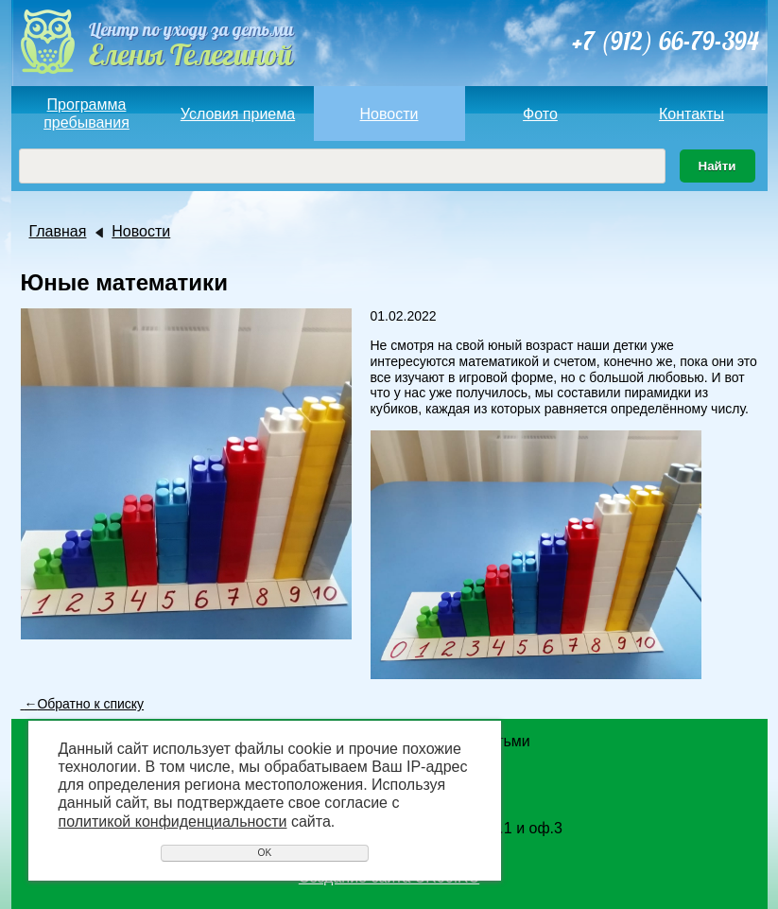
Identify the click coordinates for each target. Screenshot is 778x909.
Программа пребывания (86, 113)
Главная (58, 231)
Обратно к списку (83, 703)
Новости (389, 114)
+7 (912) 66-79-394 (664, 41)
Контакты (691, 114)
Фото (540, 114)
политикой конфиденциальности (173, 821)
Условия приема (238, 114)
